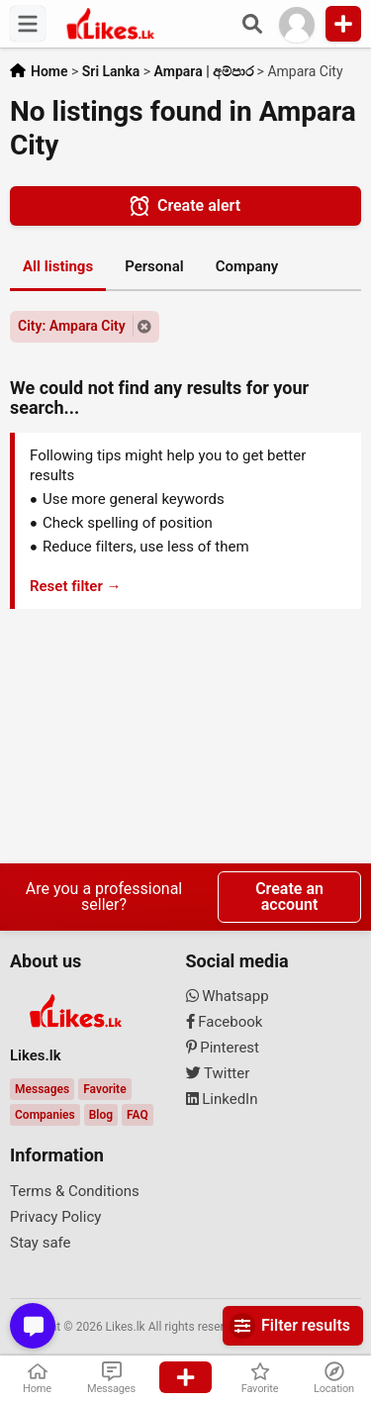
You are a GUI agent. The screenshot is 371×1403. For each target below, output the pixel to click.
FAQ (137, 1115)
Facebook (224, 1022)
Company (247, 266)
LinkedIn (222, 1099)
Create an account (289, 896)
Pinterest (223, 1047)
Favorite (104, 1089)
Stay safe (40, 1243)
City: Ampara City (72, 326)
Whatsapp (227, 996)
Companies (45, 1115)
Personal (154, 266)
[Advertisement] (185, 740)
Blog (101, 1115)
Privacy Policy (55, 1217)
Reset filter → (76, 586)
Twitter (218, 1073)
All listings (58, 266)
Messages (42, 1089)
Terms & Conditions (74, 1191)
